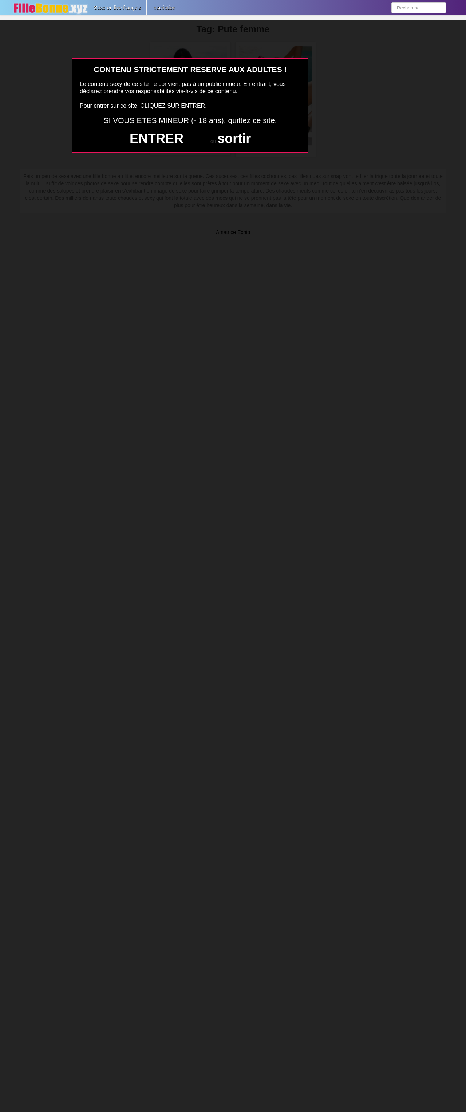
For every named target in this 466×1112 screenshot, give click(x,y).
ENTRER (156, 138)
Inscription (163, 8)
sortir (234, 138)
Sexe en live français (117, 8)
